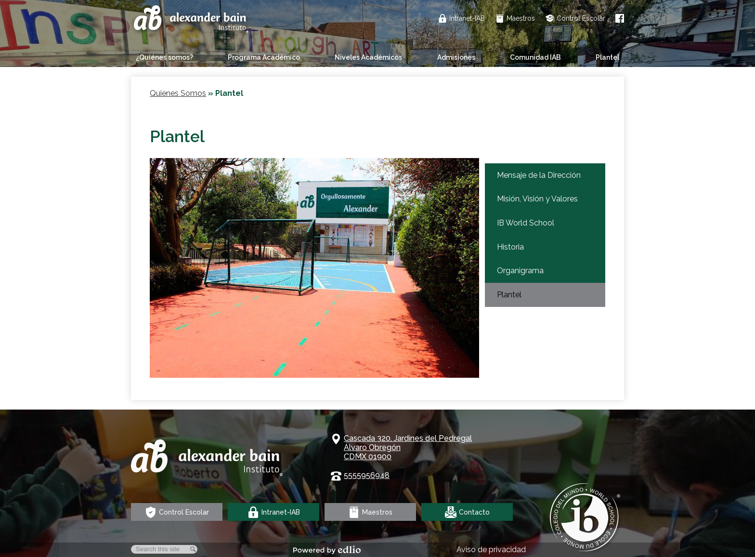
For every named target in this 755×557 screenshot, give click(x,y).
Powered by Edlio (327, 550)
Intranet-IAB (461, 18)
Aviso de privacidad (491, 549)
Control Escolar (575, 18)
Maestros (515, 18)
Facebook (619, 18)
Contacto (467, 512)
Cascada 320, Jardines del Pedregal (408, 447)
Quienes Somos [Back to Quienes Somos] (178, 93)
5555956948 (367, 475)
